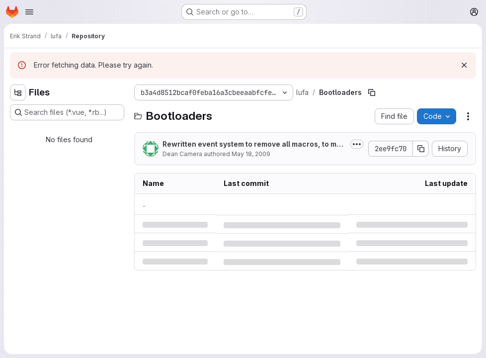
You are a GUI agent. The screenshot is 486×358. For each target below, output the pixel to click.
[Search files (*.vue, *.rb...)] (67, 112)
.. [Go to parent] (144, 204)
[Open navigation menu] (29, 12)
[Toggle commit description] (356, 144)
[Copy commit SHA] (421, 149)
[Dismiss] (464, 65)
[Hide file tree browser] (18, 92)
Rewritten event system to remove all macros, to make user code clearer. (253, 144)
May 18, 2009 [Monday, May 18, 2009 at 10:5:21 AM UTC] (251, 154)
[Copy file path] (372, 92)
